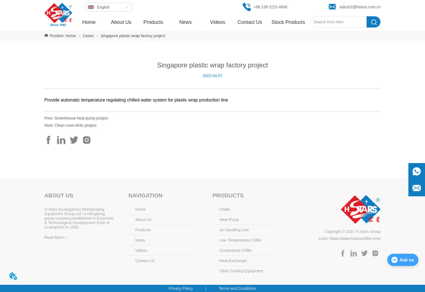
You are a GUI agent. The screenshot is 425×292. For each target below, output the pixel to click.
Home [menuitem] (89, 22)
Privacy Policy (181, 288)
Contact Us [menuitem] (249, 22)
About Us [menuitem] (121, 22)
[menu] (192, 22)
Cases (88, 36)
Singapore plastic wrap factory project (132, 36)
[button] (153, 22)
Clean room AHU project (75, 125)
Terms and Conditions (237, 288)
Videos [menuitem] (217, 22)
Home (71, 36)
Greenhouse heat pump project (81, 118)
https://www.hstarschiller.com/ (355, 238)
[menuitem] (153, 22)
